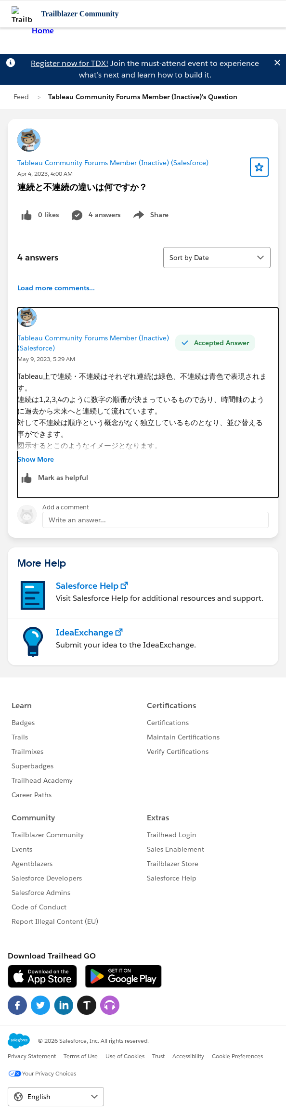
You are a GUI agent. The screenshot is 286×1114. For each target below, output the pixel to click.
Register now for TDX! (69, 63)
